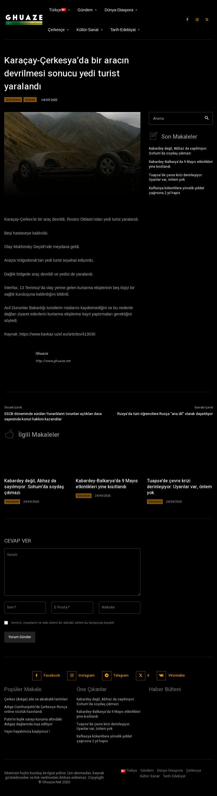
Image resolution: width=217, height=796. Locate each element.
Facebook (52, 675)
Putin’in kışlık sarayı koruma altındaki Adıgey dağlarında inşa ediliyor (33, 721)
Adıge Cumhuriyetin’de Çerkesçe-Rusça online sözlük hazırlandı (35, 709)
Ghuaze (42, 353)
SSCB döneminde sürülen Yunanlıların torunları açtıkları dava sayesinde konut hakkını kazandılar (53, 416)
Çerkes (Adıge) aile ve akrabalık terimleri (36, 699)
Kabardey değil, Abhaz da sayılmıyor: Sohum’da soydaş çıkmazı (178, 151)
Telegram (121, 675)
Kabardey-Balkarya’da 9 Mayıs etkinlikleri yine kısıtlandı (181, 164)
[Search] (207, 118)
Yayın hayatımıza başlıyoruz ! (27, 731)
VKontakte (176, 675)
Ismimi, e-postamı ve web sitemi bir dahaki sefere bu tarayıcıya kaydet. (62, 622)
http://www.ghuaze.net (53, 360)
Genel (30, 99)
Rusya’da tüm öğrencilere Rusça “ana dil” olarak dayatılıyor (165, 413)
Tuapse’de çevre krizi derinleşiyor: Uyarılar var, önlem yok (176, 177)
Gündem (13, 99)
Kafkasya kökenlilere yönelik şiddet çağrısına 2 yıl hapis (176, 190)
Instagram (87, 675)
